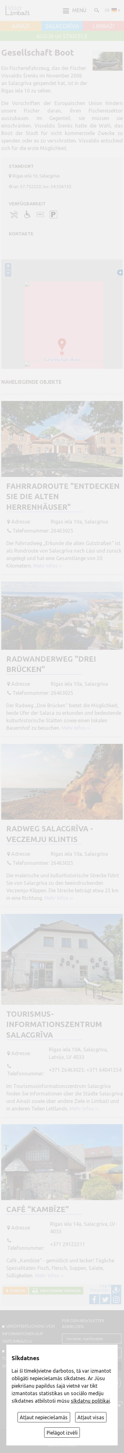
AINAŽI (21, 26)
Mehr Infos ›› (47, 566)
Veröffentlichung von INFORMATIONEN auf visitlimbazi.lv (28, 1334)
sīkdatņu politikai (90, 1401)
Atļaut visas (90, 1417)
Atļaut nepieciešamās (44, 1417)
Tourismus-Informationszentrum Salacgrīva (54, 1024)
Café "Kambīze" (37, 1209)
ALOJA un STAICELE (62, 36)
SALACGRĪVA (62, 26)
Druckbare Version (59, 1291)
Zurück (16, 1291)
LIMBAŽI (103, 26)
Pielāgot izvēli (62, 1432)
